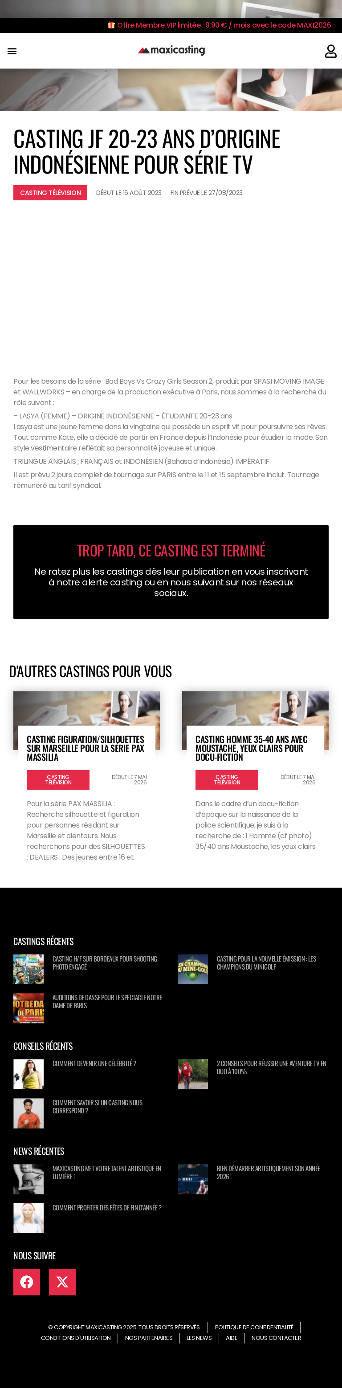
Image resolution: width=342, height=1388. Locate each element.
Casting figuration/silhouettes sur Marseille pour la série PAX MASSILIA (85, 747)
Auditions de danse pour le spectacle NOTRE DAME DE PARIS (107, 1001)
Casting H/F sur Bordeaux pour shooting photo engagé (105, 962)
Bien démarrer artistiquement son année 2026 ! (268, 1172)
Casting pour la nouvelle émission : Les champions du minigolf (266, 962)
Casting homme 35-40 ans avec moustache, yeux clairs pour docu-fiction (251, 747)
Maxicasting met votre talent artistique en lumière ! (107, 1172)
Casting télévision (50, 192)
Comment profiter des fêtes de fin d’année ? (107, 1207)
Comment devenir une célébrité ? (94, 1063)
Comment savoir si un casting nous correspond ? (97, 1106)
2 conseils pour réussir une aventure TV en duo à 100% (271, 1067)
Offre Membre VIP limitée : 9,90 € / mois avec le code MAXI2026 (219, 25)
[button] (11, 51)
